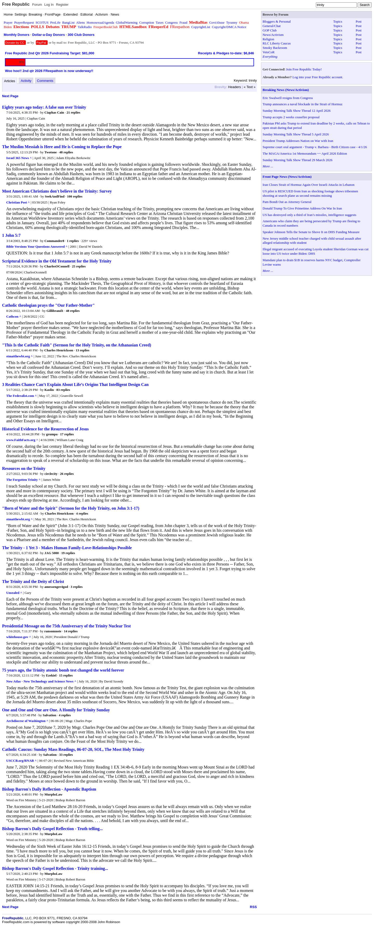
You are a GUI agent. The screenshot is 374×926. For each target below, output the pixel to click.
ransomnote (53, 631)
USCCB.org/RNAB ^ (21, 761)
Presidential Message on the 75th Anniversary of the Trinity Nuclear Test (66, 626)
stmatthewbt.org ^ (19, 356)
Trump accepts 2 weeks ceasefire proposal (291, 117)
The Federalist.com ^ (21, 396)
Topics (337, 21)
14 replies (71, 631)
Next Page (10, 96)
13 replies (82, 350)
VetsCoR (269, 52)
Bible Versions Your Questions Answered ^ (37, 246)
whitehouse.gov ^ (18, 637)
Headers (234, 87)
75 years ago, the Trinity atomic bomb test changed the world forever (63, 670)
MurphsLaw (53, 794)
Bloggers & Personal (277, 21)
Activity (26, 81)
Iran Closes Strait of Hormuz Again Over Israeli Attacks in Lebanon (309, 185)
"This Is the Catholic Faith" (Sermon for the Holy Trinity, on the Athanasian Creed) (76, 345)
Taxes (159, 22)
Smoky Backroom (275, 48)
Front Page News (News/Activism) (287, 177)
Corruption (146, 22)
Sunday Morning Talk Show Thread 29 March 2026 (297, 160)
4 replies (82, 513)
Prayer (8, 22)
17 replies (67, 434)
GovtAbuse (216, 22)
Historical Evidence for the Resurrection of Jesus (45, 429)
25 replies (79, 266)
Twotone (50, 152)
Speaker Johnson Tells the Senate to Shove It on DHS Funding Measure (311, 232)
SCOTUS (42, 22)
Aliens (80, 22)
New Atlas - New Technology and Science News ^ (41, 681)
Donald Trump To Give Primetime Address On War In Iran (302, 208)
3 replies (77, 587)
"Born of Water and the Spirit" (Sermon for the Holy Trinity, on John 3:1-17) (70, 508)
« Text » (249, 87)
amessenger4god (56, 587)
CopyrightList (200, 27)
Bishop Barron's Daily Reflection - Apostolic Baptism (49, 789)
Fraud (183, 22)
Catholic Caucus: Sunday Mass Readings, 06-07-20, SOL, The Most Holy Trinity (73, 749)
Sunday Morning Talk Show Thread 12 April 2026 (297, 111)
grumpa (52, 434)
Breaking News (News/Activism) (286, 90)
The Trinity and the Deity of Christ (33, 581)
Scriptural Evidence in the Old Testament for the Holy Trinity (56, 261)
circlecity (50, 474)
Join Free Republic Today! (304, 69)
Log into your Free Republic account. (317, 77)
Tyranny (231, 22)
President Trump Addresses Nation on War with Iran (298, 141)
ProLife (55, 22)
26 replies (67, 474)
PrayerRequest (24, 22)
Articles (9, 81)
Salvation (49, 715)
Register (62, 4)
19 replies (68, 553)
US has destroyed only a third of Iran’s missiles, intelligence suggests (309, 215)
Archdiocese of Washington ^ (27, 721)
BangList (68, 22)
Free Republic (16, 4)
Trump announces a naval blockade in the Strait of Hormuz (302, 104)
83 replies (63, 390)
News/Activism (273, 35)
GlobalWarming (126, 22)
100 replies (74, 196)
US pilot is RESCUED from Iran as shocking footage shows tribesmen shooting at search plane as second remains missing (310, 193)
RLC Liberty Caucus (277, 43)
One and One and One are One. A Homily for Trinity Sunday (56, 710)
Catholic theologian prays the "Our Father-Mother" (48, 305)
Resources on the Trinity (23, 468)
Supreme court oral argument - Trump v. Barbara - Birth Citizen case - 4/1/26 (315, 147)
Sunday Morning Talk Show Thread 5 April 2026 (296, 134)
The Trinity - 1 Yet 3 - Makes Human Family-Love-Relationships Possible (67, 548)
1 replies (73, 241)
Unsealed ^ (14, 593)
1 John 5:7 (11, 235)
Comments (45, 81)
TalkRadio (85, 27)
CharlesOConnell (57, 266)
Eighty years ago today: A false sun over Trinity (44, 107)
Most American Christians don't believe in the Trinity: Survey (57, 191)
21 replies (73, 112)
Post (359, 21)
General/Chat (271, 26)
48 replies (66, 152)
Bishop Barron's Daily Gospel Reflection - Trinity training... (55, 868)
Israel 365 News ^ (19, 158)
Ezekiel (51, 675)
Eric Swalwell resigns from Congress (288, 98)
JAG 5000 (51, 553)
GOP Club (270, 30)
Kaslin (49, 390)
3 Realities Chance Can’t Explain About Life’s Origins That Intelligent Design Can (75, 384)
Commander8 (54, 241)
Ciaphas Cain (54, 112)
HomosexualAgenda (100, 22)
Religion (268, 39)
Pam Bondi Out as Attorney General (287, 202)
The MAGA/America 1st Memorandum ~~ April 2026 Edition (305, 153)
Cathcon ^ (13, 316)
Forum (37, 4)
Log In (49, 4)
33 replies (66, 755)
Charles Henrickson (58, 350)
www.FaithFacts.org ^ (22, 440)
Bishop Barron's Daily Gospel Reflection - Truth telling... (52, 828)
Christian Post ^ (18, 202)
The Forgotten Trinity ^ (23, 480)
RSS (253, 907)
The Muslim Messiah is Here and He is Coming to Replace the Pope (62, 147)
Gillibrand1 (54, 311)
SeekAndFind (54, 196)
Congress (171, 22)
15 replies (66, 675)
